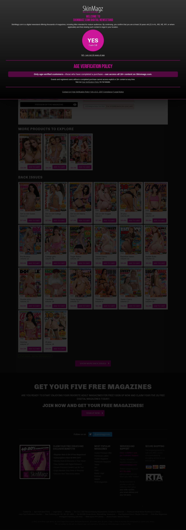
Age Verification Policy (90, 82)
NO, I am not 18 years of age (93, 55)
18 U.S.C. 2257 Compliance (102, 92)
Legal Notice (119, 92)
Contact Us (66, 92)
